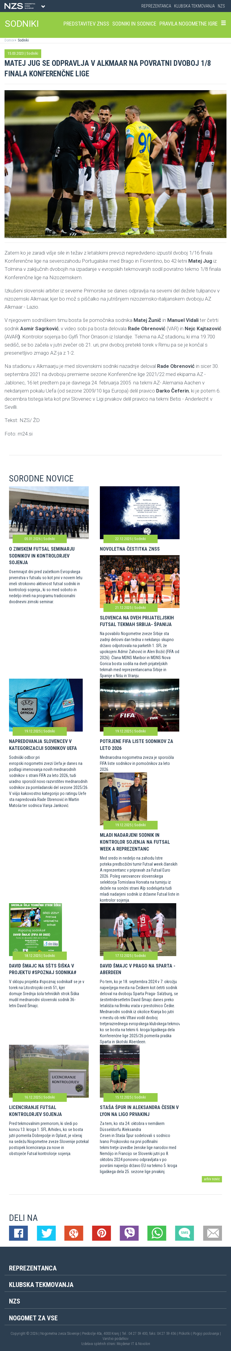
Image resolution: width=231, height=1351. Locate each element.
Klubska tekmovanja (194, 6)
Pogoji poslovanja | (207, 1333)
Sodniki (23, 40)
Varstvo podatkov (115, 1339)
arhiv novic (212, 1179)
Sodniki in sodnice (134, 23)
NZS (221, 6)
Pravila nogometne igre (188, 23)
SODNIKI (22, 23)
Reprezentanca (156, 6)
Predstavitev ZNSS (86, 23)
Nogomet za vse (33, 1318)
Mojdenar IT (125, 1344)
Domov (9, 40)
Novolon (144, 1344)
